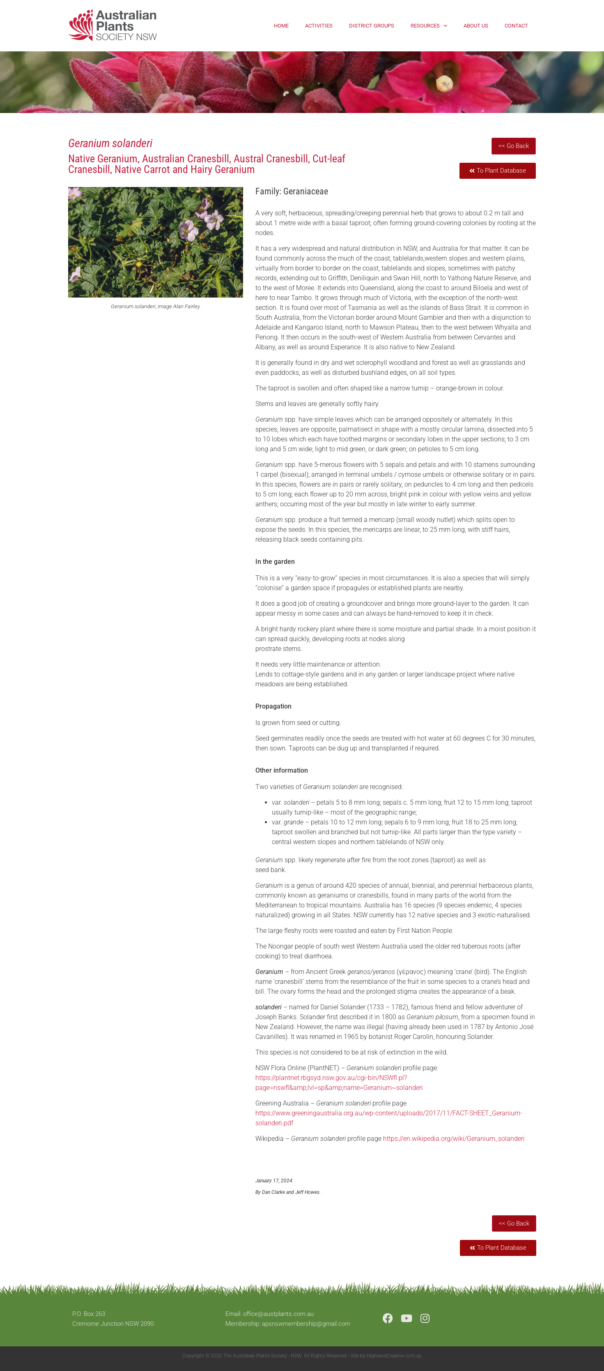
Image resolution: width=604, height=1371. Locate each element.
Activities (319, 26)
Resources (429, 26)
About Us (476, 26)
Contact (516, 26)
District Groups (371, 26)
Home (281, 26)
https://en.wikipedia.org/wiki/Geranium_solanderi (454, 1138)
